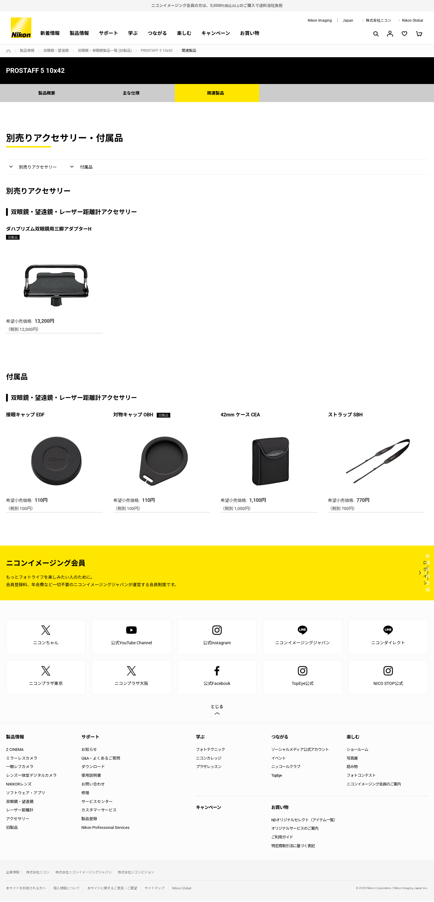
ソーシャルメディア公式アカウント (300, 750)
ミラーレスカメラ (21, 759)
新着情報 (50, 33)
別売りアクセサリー (41, 167)
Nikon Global (412, 20)
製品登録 (89, 820)
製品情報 (79, 33)
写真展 (352, 759)
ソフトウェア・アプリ (25, 794)
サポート (108, 33)
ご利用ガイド (282, 838)
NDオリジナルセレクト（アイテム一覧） (304, 821)
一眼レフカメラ (19, 768)
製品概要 (48, 93)
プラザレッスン (208, 768)
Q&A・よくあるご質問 (100, 759)
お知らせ (89, 750)
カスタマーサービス (99, 811)
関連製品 (217, 93)
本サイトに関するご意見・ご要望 (112, 889)
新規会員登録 (391, 573)
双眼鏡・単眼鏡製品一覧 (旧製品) (105, 50)
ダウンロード (93, 768)
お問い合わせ (93, 785)
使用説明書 (91, 776)
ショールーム (357, 750)
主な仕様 (132, 93)
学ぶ (133, 33)
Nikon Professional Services (105, 828)
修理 (85, 794)
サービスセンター (97, 803)
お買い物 (249, 33)
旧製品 (12, 828)
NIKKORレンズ (19, 785)
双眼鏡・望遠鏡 (56, 50)
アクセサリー (17, 820)
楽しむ (184, 33)
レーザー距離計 (19, 811)
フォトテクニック (210, 750)
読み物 (352, 768)
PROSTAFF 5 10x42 (157, 50)
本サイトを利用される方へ (26, 889)
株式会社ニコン (378, 20)
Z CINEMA (15, 750)
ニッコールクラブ (285, 768)
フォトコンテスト (361, 776)
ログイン (317, 573)
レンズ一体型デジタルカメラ (31, 776)
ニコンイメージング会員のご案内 (374, 785)
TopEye (276, 776)
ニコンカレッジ (208, 759)
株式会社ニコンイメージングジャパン (83, 874)
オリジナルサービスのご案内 (294, 829)
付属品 (95, 167)
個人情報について (66, 889)
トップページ (8, 50)
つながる (157, 33)
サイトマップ (155, 889)
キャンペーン (215, 33)
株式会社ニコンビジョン (136, 874)
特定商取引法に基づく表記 (293, 847)
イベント (278, 759)
